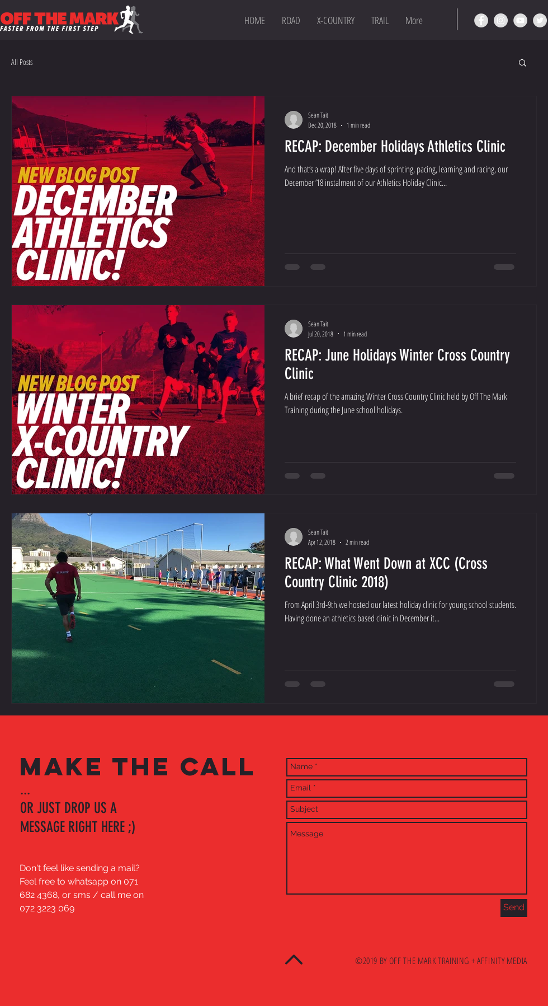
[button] (522, 63)
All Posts (21, 62)
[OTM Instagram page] (501, 20)
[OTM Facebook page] (481, 20)
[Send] (513, 908)
